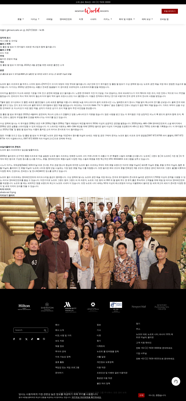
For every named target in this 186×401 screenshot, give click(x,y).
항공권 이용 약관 (104, 378)
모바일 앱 (164, 19)
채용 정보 (59, 346)
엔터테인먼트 (66, 19)
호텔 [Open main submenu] (19, 19)
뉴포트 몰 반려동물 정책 (108, 351)
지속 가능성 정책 (63, 356)
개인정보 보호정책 (105, 362)
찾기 (99, 340)
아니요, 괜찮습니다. (157, 395)
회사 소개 (59, 330)
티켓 (81, 19)
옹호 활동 (59, 362)
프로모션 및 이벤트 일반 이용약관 (112, 372)
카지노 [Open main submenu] (107, 19)
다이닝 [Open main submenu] (34, 19)
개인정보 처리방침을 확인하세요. (86, 397)
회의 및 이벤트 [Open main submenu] (126, 19)
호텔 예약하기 (170, 11)
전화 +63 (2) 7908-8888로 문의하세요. (154, 348)
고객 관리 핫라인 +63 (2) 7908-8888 (93, 2)
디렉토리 (101, 346)
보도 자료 (4, 52)
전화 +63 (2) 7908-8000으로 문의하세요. (155, 358)
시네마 (93, 19)
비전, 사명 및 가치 (63, 335)
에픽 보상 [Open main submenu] (146, 19)
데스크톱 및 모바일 (8, 40)
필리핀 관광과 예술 (8, 59)
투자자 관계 (60, 351)
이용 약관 (101, 367)
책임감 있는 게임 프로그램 (67, 367)
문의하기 (59, 372)
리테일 (49, 19)
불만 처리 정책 (103, 383)
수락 (141, 395)
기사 (99, 330)
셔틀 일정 (101, 356)
